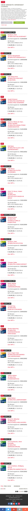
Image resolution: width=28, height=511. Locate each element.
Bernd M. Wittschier (13, 419)
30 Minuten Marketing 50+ (17, 469)
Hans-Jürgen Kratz (13, 353)
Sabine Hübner (12, 375)
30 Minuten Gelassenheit (17, 36)
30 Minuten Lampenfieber (17, 400)
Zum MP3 (11, 47)
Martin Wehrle (12, 283)
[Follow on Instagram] (19, 504)
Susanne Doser (12, 217)
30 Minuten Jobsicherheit (17, 264)
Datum (9, 486)
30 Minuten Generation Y (17, 57)
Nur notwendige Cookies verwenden (7, 23)
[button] (3, 509)
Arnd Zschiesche (13, 441)
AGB (13, 496)
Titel (2, 486)
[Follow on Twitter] (11, 504)
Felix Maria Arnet (13, 76)
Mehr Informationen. (12, 19)
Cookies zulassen (19, 22)
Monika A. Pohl (12, 35)
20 (2, 488)
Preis (5, 486)
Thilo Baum (11, 168)
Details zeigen (4, 24)
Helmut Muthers (12, 466)
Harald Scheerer (12, 99)
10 (1, 488)
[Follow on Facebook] (9, 504)
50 (4, 488)
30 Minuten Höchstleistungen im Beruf (16, 196)
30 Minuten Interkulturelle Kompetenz (14, 220)
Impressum (9, 496)
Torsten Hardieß (12, 123)
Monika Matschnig (13, 328)
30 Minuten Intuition (15, 243)
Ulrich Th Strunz (12, 191)
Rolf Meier (11, 146)
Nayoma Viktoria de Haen (15, 122)
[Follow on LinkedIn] (16, 504)
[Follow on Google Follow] (14, 504)
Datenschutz (18, 496)
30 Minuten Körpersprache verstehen (14, 332)
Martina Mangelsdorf (14, 55)
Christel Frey (11, 306)
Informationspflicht (14, 497)
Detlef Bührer (12, 398)
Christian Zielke (12, 262)
